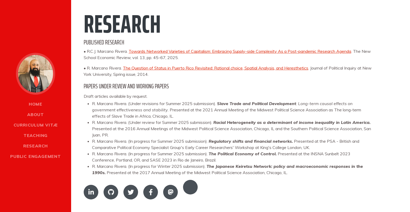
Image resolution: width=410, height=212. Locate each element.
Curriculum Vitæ (36, 125)
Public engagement (35, 156)
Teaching (36, 135)
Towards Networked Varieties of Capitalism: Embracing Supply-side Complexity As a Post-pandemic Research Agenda (240, 51)
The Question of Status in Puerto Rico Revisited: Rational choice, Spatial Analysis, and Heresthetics (215, 68)
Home (35, 104)
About (35, 114)
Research (35, 145)
